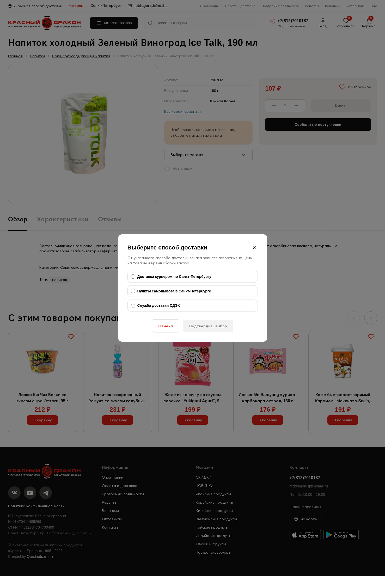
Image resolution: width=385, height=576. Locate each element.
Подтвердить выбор (208, 325)
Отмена (165, 325)
